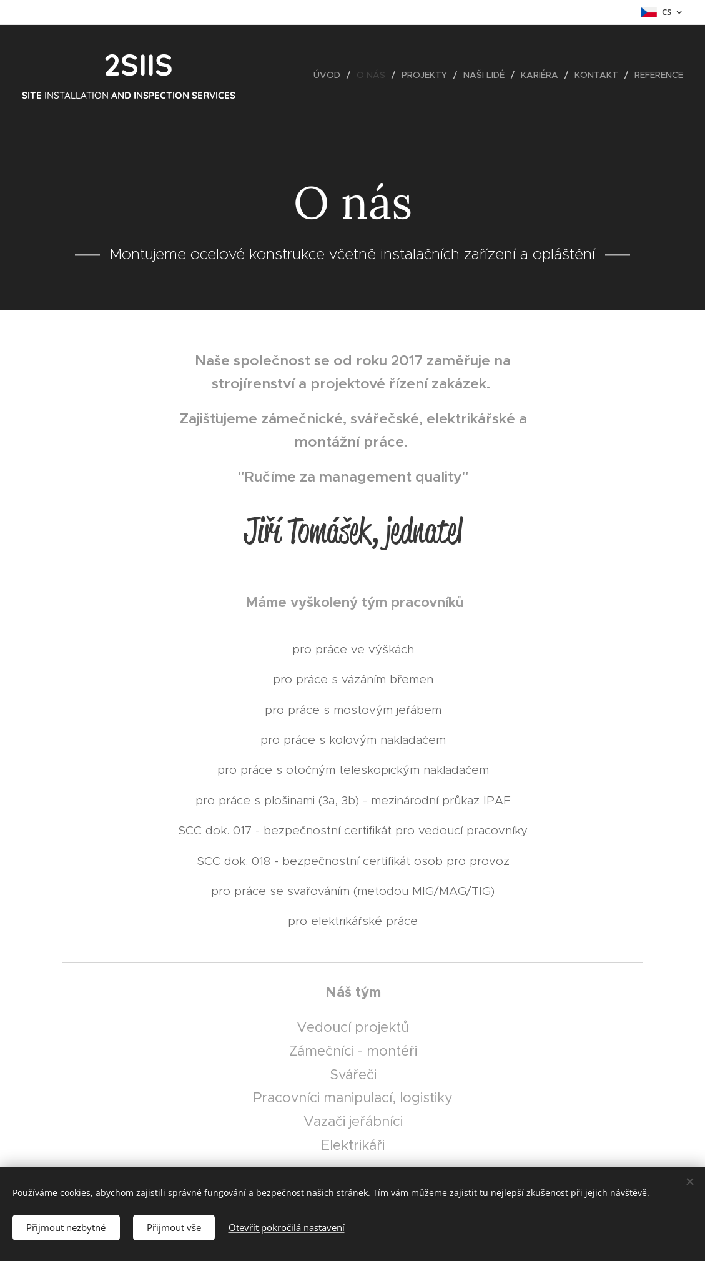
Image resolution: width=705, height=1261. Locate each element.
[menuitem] (330, 75)
